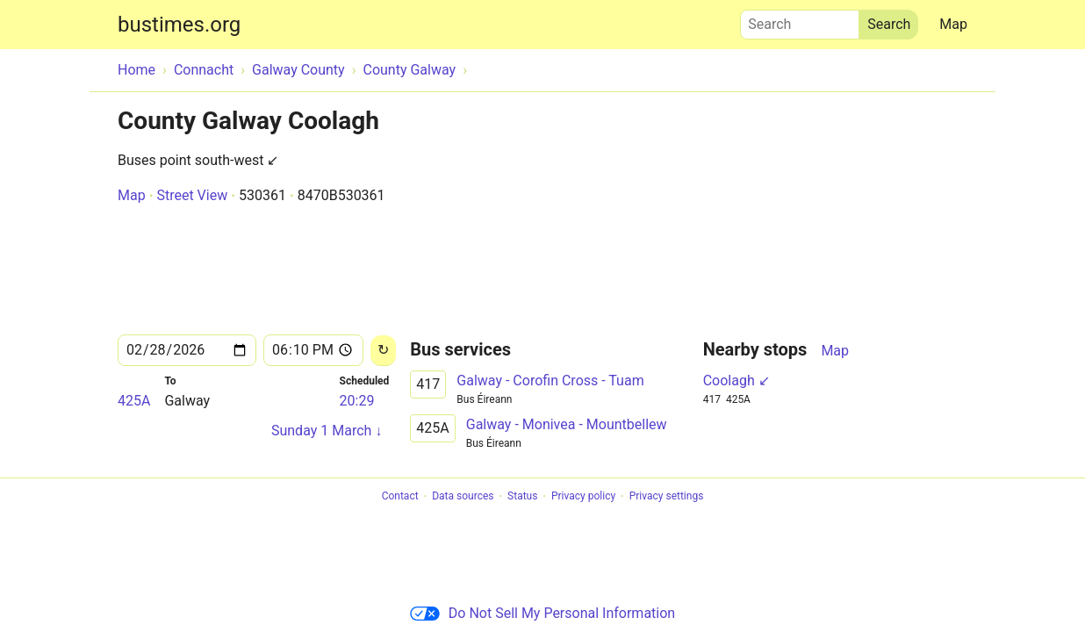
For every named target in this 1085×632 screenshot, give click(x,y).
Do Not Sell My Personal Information (542, 613)
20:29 (357, 400)
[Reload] (383, 350)
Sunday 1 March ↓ (326, 430)
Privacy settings (666, 497)
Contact (400, 497)
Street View (191, 195)
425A (134, 400)
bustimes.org (179, 24)
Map (953, 24)
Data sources (462, 497)
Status (522, 497)
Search (799, 20)
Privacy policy (583, 497)
